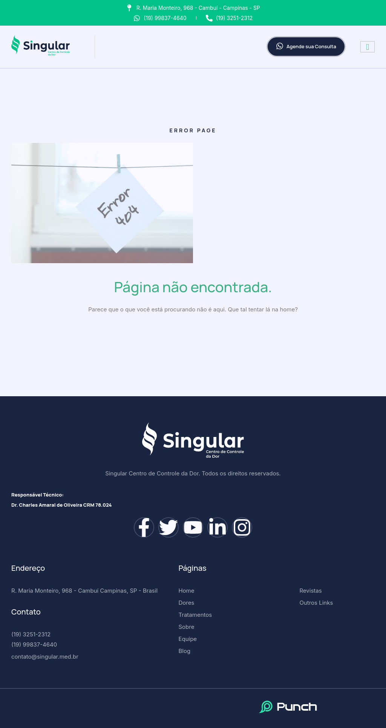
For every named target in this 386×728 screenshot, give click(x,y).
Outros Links (321, 568)
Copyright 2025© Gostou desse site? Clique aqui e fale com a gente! (160, 706)
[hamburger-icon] (367, 46)
